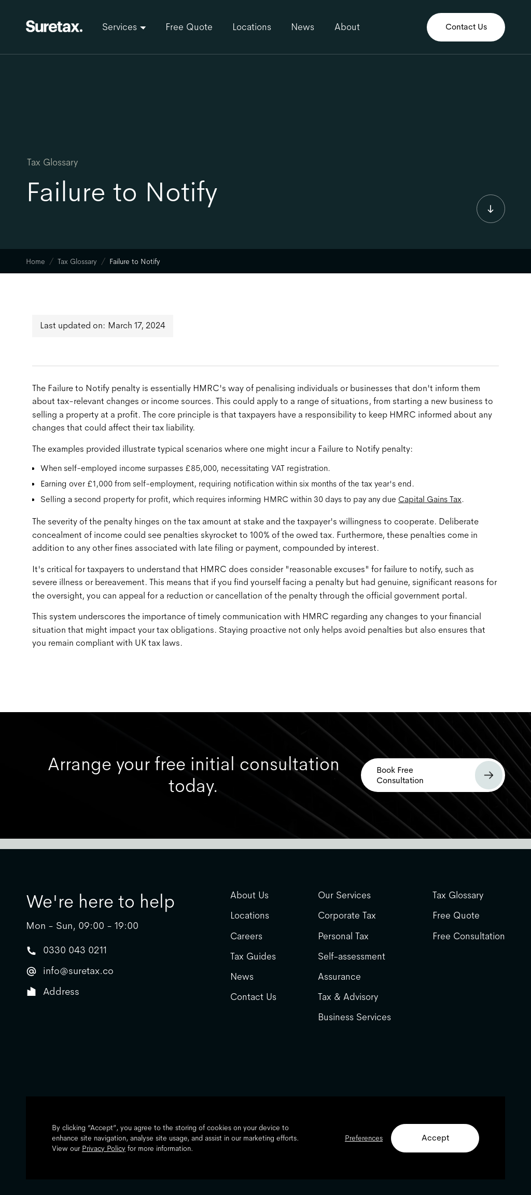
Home (35, 261)
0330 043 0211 (75, 949)
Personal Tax (343, 936)
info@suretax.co (78, 970)
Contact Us (466, 26)
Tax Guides (253, 957)
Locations (251, 27)
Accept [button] (435, 1137)
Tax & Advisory (348, 997)
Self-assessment (351, 957)
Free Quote (189, 27)
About (347, 27)
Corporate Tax (347, 916)
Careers (246, 936)
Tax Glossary (52, 162)
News (302, 27)
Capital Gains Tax (430, 499)
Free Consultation (468, 936)
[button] (123, 27)
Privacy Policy (103, 1148)
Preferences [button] (364, 1138)
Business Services (354, 1017)
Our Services (344, 895)
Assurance (339, 977)
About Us (249, 895)
